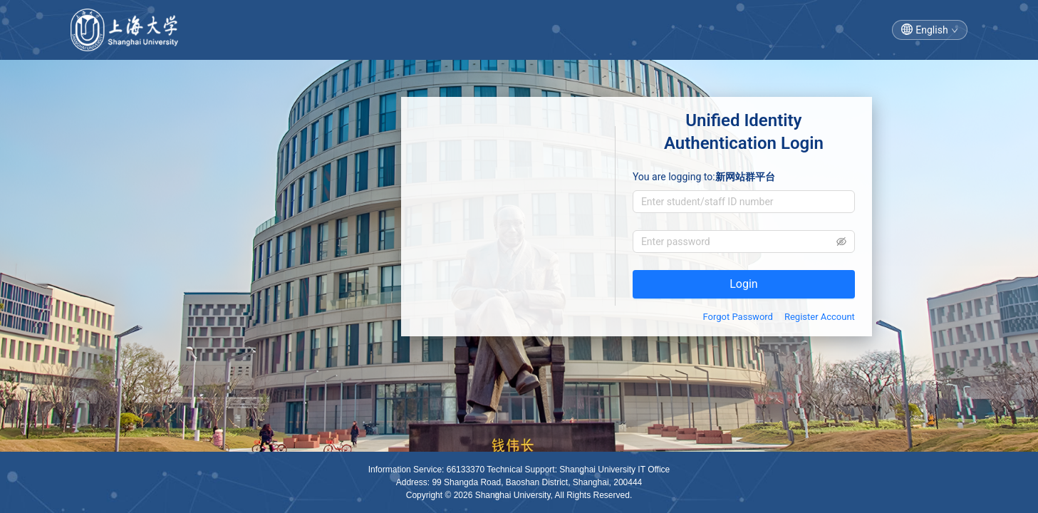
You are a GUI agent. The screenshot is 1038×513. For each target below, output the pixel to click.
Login (743, 284)
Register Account (819, 316)
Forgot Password (738, 316)
